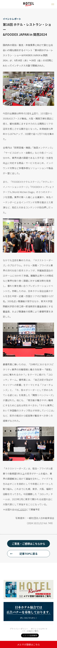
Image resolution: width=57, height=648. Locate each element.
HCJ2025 (21, 509)
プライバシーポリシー (19, 628)
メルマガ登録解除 (30, 635)
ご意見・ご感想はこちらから (28, 543)
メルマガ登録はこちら (28, 644)
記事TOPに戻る (29, 553)
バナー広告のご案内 (30, 631)
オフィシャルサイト (39, 628)
